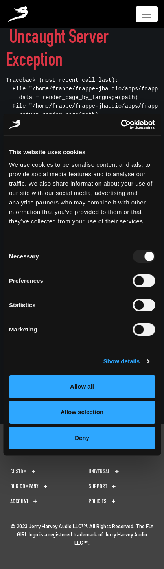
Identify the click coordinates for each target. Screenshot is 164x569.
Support (102, 487)
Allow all (82, 386)
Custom (22, 472)
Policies (101, 502)
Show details (121, 361)
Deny (82, 438)
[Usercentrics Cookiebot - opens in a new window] (120, 125)
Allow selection (82, 412)
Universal (103, 472)
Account (23, 502)
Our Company (28, 487)
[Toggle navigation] (147, 14)
